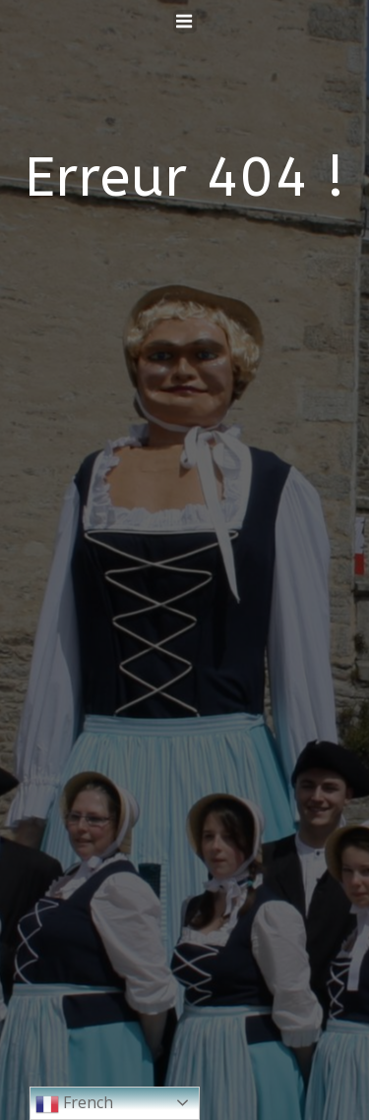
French (74, 1103)
